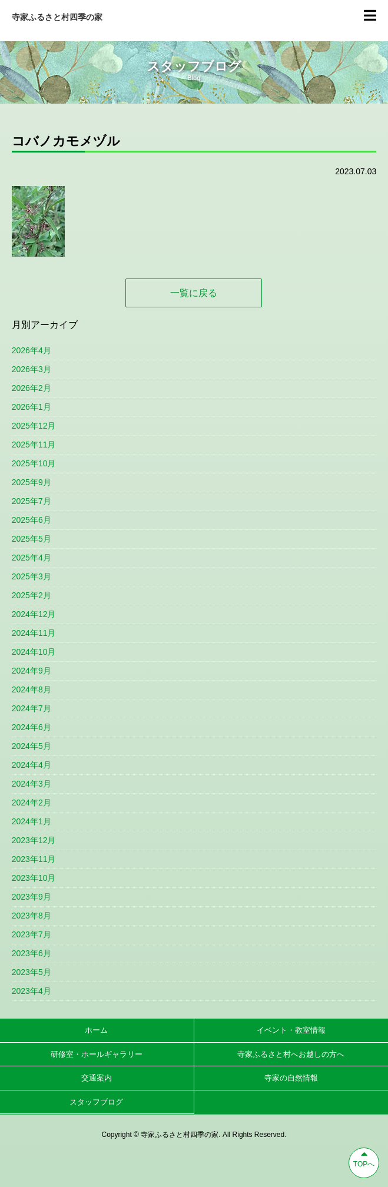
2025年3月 (31, 576)
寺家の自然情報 (291, 1077)
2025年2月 (31, 595)
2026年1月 (31, 407)
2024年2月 (31, 802)
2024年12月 (34, 614)
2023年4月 (31, 991)
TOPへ (364, 1158)
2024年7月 (31, 708)
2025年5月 (31, 538)
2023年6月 (31, 953)
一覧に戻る (193, 293)
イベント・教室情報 (291, 1030)
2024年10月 (34, 652)
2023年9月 (31, 896)
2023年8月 (31, 915)
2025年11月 (34, 444)
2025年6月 (31, 520)
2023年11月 (34, 859)
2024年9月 (31, 670)
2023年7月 (31, 934)
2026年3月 (31, 369)
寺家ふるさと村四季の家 (57, 17)
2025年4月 (31, 557)
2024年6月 (31, 727)
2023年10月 (34, 878)
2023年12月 (34, 840)
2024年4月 (31, 765)
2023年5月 (31, 972)
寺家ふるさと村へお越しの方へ (290, 1054)
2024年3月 (31, 783)
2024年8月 (31, 689)
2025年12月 (34, 425)
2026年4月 (31, 350)
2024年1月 (31, 821)
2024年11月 (34, 633)
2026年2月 (31, 388)
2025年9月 (31, 482)
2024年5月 (31, 746)
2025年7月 (31, 501)
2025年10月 (34, 463)
